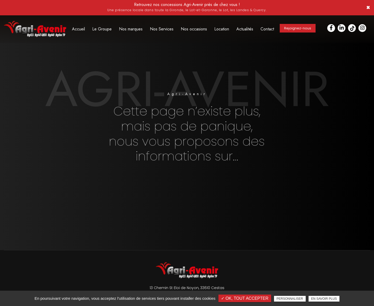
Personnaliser (290, 299)
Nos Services (161, 29)
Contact (267, 29)
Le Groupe (102, 29)
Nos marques (131, 29)
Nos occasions (194, 29)
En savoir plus (324, 299)
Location (221, 29)
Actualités (244, 29)
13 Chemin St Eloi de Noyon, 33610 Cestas (187, 287)
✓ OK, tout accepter (245, 298)
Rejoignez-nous (297, 27)
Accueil (78, 29)
